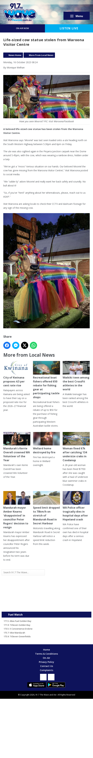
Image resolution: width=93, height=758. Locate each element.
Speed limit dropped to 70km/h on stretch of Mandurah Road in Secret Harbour (46, 508)
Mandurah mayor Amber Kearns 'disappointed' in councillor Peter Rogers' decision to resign (16, 510)
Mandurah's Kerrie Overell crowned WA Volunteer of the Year (16, 447)
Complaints (46, 670)
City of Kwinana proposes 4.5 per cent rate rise (16, 374)
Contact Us (46, 666)
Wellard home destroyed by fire (46, 443)
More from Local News (41, 55)
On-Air (46, 657)
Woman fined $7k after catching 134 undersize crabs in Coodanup (76, 447)
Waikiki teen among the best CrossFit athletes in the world (76, 376)
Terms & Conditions (46, 653)
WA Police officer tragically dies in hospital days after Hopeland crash (76, 506)
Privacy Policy (46, 661)
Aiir (55, 694)
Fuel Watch (15, 614)
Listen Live (69, 28)
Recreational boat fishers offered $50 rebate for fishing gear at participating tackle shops (46, 380)
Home (46, 649)
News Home (15, 55)
